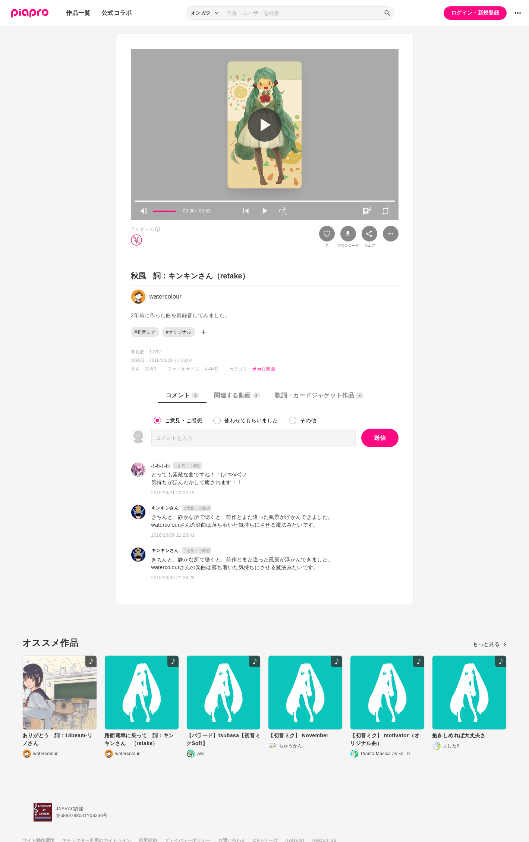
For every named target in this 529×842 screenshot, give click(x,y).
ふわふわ (160, 465)
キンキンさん (165, 508)
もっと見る (490, 644)
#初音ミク (145, 332)
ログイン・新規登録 (475, 13)
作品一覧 (78, 13)
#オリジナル (179, 332)
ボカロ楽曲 (263, 369)
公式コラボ (116, 13)
